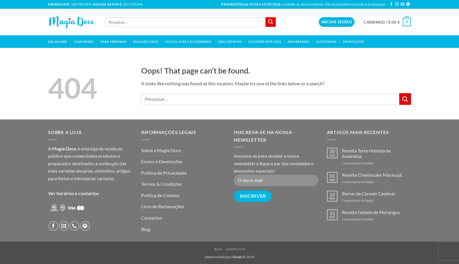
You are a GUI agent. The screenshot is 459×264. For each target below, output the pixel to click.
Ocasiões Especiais (264, 42)
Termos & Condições (161, 184)
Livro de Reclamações (162, 206)
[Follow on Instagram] (397, 4)
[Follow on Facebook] (391, 4)
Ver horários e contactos (73, 193)
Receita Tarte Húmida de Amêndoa (366, 153)
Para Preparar (113, 42)
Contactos (151, 217)
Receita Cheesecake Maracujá (372, 175)
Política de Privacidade (164, 173)
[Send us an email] (402, 4)
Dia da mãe (57, 42)
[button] (336, 22)
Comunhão (84, 42)
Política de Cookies (160, 195)
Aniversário (298, 42)
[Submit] (270, 22)
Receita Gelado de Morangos (371, 212)
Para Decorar (145, 42)
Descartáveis (230, 42)
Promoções (353, 42)
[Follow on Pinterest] (408, 4)
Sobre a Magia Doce (161, 150)
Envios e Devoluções (161, 161)
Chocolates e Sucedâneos (188, 42)
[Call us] (74, 226)
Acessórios (326, 42)
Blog (145, 229)
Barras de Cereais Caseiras (368, 193)
